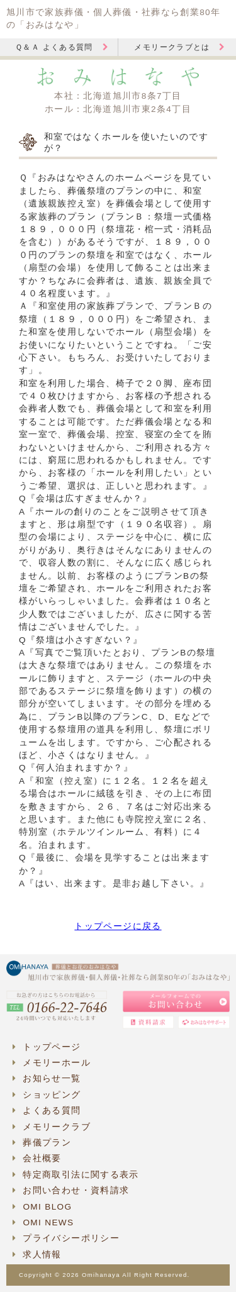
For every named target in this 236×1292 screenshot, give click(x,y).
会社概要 (37, 1158)
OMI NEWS (43, 1222)
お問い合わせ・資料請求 (71, 1190)
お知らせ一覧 (47, 1078)
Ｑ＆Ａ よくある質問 (62, 47)
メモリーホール (52, 1062)
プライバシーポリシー (66, 1238)
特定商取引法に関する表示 (76, 1174)
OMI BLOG (42, 1206)
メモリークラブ (52, 1127)
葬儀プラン (42, 1142)
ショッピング (47, 1095)
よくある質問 (47, 1110)
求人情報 (37, 1254)
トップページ (47, 1047)
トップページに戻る (117, 926)
